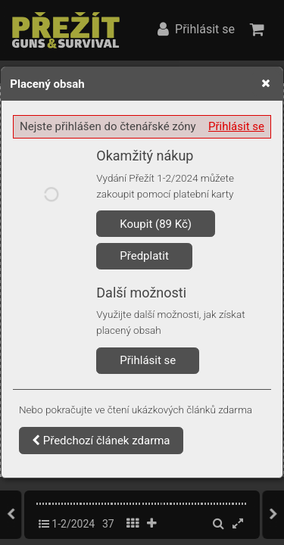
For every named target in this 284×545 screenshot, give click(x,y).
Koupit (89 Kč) (156, 224)
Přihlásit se (236, 126)
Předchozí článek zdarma (101, 440)
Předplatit (144, 256)
